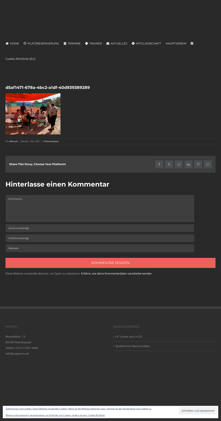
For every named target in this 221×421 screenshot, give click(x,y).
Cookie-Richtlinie (96, 415)
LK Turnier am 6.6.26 (128, 336)
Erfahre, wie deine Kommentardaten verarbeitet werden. (116, 273)
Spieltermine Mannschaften (132, 346)
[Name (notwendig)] (99, 228)
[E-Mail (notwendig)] (99, 238)
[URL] (99, 248)
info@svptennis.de (17, 353)
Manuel (14, 141)
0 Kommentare (51, 141)
